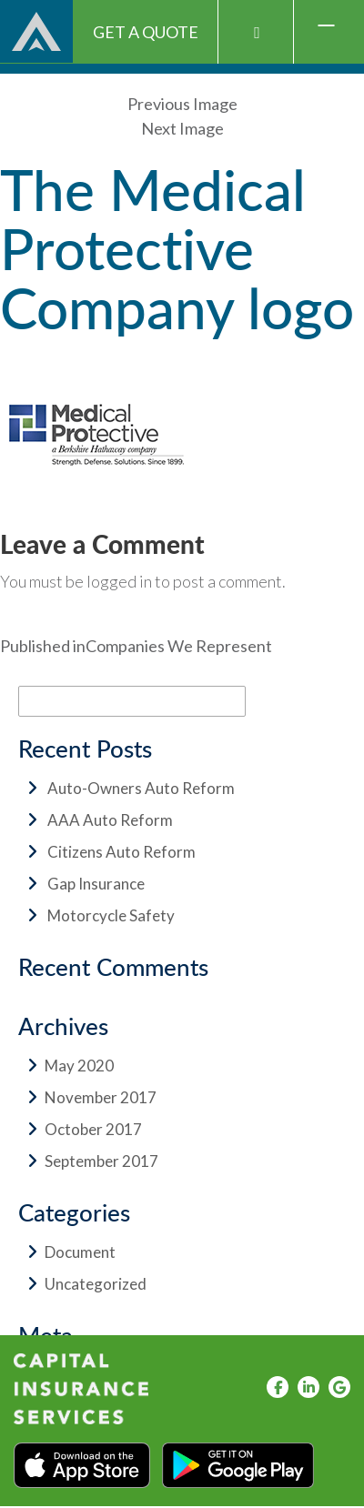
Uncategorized (96, 1283)
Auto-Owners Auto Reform (141, 788)
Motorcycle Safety (111, 915)
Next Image (182, 128)
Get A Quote (145, 32)
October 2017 (93, 1129)
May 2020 (79, 1065)
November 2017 (101, 1097)
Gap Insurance (96, 883)
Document (80, 1252)
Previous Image (182, 104)
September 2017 (101, 1161)
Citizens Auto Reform (121, 851)
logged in (119, 581)
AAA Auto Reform (110, 819)
